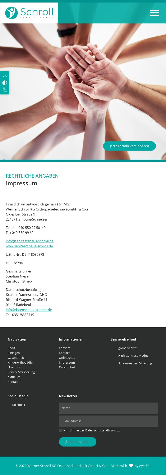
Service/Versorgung (21, 372)
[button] (154, 13)
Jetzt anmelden (77, 441)
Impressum (67, 362)
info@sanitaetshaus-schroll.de (30, 241)
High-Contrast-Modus (133, 356)
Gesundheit (16, 358)
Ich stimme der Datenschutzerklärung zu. (92, 430)
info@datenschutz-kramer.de (29, 309)
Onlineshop (67, 358)
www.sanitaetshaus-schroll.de (29, 246)
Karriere (64, 348)
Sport (11, 348)
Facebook (18, 405)
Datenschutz (68, 367)
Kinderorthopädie (20, 362)
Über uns (14, 367)
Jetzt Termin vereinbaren (129, 146)
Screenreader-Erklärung (135, 363)
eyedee (145, 465)
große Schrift (127, 348)
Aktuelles (14, 377)
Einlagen (14, 353)
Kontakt (13, 382)
